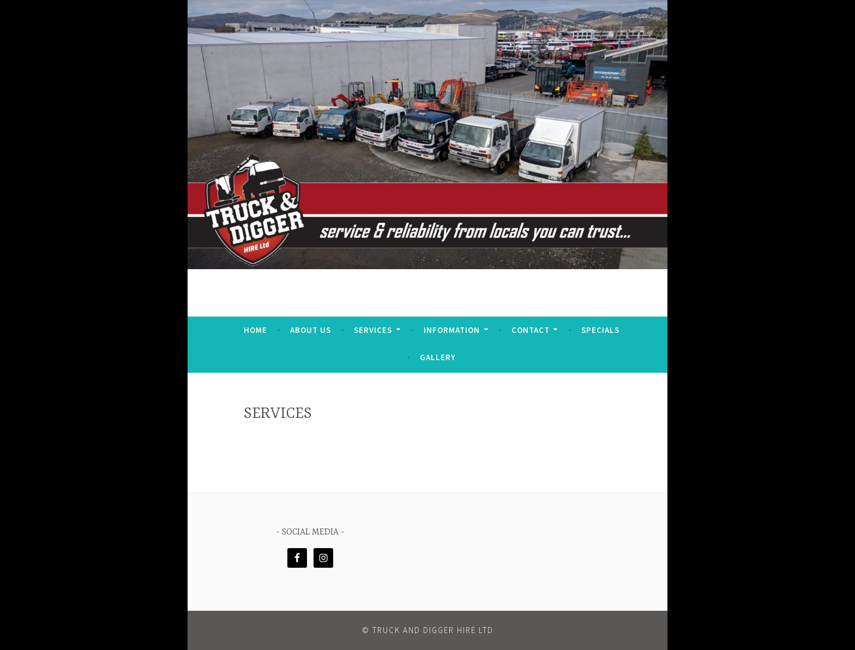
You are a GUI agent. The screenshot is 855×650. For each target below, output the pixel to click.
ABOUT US (310, 330)
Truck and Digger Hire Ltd (432, 630)
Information (452, 330)
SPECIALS (600, 330)
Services (373, 330)
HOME (255, 330)
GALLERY (438, 357)
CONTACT (530, 330)
